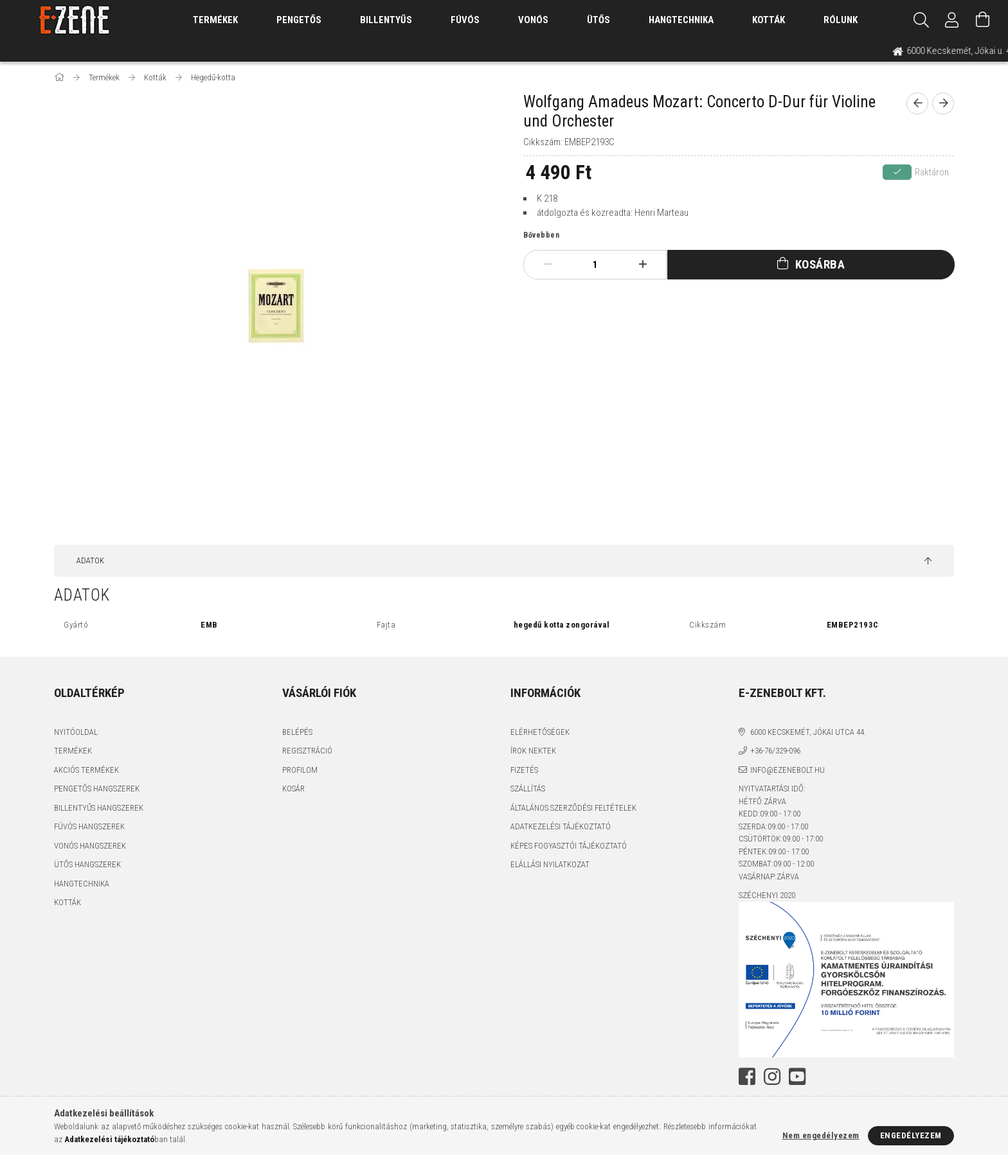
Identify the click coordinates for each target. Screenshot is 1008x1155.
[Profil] (952, 20)
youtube (797, 1076)
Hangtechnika (681, 20)
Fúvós (465, 20)
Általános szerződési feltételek (573, 808)
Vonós (533, 20)
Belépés (297, 732)
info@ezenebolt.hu (787, 770)
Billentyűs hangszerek (98, 808)
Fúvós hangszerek (89, 826)
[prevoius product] (917, 103)
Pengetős (298, 20)
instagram (772, 1076)
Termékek (73, 750)
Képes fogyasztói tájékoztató (568, 846)
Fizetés (524, 770)
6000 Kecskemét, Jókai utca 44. (808, 732)
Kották (768, 20)
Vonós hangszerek (90, 846)
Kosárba (820, 264)
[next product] (943, 103)
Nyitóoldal (76, 732)
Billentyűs (386, 20)
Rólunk (841, 20)
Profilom (300, 770)
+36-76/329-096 (775, 750)
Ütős (598, 20)
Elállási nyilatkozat (550, 864)
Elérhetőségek (540, 732)
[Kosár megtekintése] (983, 20)
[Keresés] (921, 20)
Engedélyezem (911, 1135)
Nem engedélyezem (821, 1135)
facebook (747, 1076)
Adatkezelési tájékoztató (560, 826)
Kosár (293, 788)
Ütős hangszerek (87, 864)
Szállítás (527, 788)
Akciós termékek (86, 770)
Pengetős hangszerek (97, 788)
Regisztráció (307, 750)
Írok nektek (533, 750)
